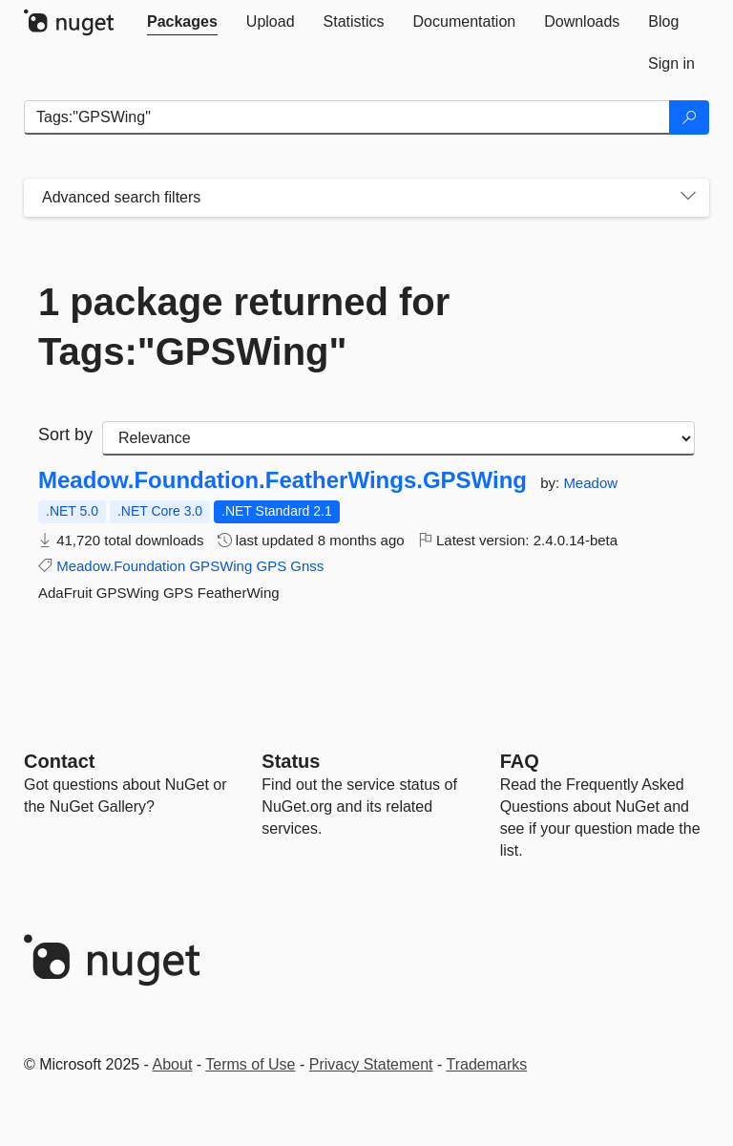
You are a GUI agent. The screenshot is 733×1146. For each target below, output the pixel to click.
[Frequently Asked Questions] (519, 761)
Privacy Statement (371, 1064)
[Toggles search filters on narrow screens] (688, 198)
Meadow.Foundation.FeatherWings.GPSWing (282, 480)
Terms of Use (250, 1064)
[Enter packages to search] (347, 117)
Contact (59, 761)
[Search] (689, 117)
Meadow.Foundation (120, 566)
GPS (271, 566)
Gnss (307, 566)
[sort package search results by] (398, 438)
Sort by (65, 434)
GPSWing (220, 566)
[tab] (182, 22)
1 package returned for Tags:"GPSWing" (244, 326)
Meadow (590, 483)
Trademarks (487, 1064)
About (173, 1064)
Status (291, 761)
